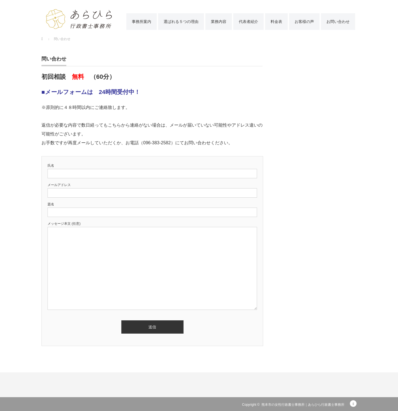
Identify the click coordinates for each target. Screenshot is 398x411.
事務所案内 (141, 21)
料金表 (276, 21)
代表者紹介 (248, 21)
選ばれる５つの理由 (181, 21)
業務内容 (218, 21)
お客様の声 (304, 21)
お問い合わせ (338, 21)
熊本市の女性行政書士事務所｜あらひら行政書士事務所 (302, 405)
